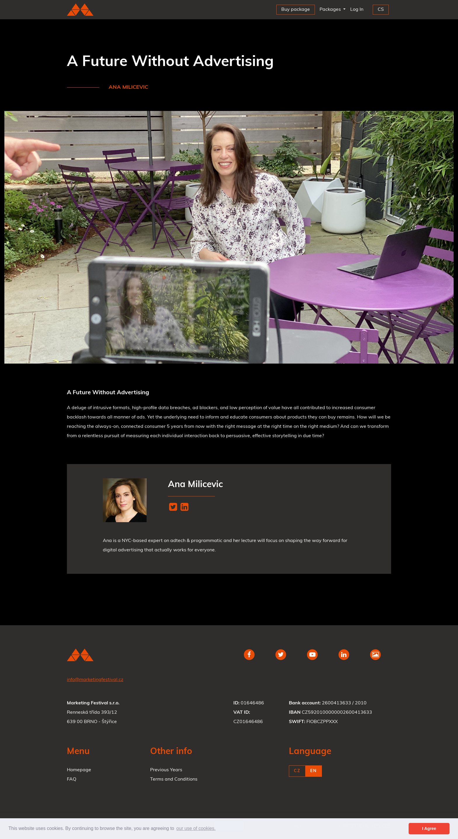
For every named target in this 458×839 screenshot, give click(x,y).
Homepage (79, 770)
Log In (358, 8)
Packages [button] (331, 9)
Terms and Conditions (173, 779)
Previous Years (166, 770)
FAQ (71, 779)
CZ (297, 771)
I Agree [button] (429, 828)
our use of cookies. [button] (196, 828)
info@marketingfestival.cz (95, 680)
